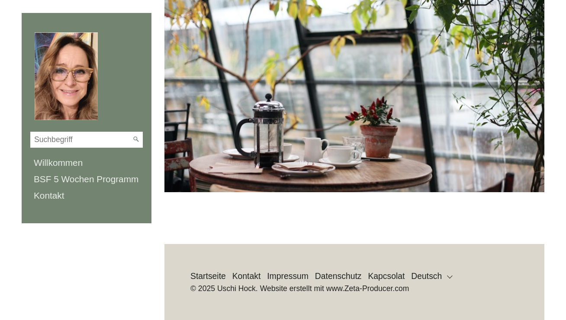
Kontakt (49, 195)
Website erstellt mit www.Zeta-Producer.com (334, 288)
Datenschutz (338, 276)
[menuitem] (86, 163)
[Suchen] (136, 139)
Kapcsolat (386, 276)
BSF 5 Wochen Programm (86, 179)
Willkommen (58, 163)
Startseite (208, 276)
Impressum (288, 276)
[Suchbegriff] (86, 140)
